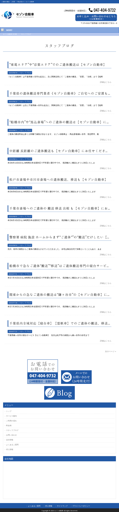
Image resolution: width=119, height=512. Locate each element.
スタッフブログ (25, 73)
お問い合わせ (11, 435)
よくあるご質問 (12, 445)
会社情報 (9, 440)
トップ (8, 411)
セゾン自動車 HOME (10, 34)
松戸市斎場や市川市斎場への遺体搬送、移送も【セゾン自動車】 (58, 179)
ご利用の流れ (11, 421)
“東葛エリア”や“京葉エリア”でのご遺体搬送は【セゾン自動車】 (58, 64)
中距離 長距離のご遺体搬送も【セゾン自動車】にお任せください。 (60, 151)
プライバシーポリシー (81, 506)
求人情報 (9, 449)
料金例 (8, 425)
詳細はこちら (105, 82)
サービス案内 (11, 416)
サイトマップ (62, 506)
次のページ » (110, 351)
